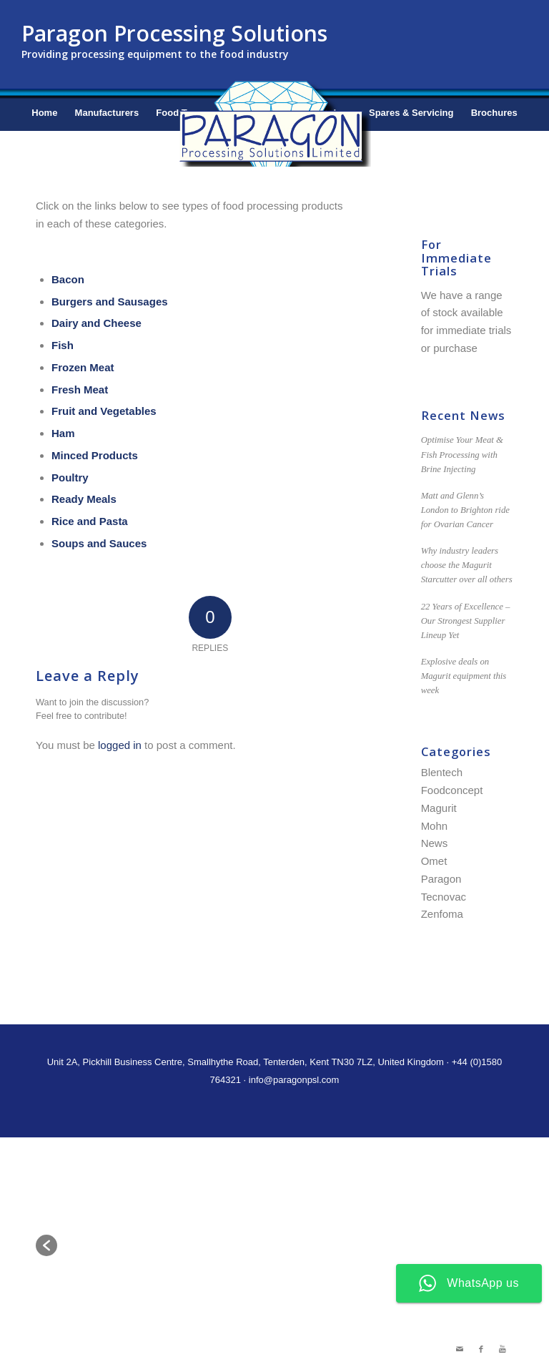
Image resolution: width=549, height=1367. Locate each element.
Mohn (434, 826)
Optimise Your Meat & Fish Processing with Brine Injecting (462, 454)
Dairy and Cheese (96, 323)
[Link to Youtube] (502, 1349)
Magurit (439, 808)
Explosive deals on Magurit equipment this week (464, 676)
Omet (434, 861)
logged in (120, 745)
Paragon (441, 879)
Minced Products (94, 455)
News (434, 843)
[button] (46, 1245)
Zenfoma (442, 914)
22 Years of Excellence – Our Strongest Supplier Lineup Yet (465, 621)
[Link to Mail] (459, 1349)
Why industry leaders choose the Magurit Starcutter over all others (467, 565)
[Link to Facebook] (481, 1349)
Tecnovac (443, 897)
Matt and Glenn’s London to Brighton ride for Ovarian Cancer (465, 510)
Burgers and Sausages (109, 301)
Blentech (442, 772)
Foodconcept (452, 790)
